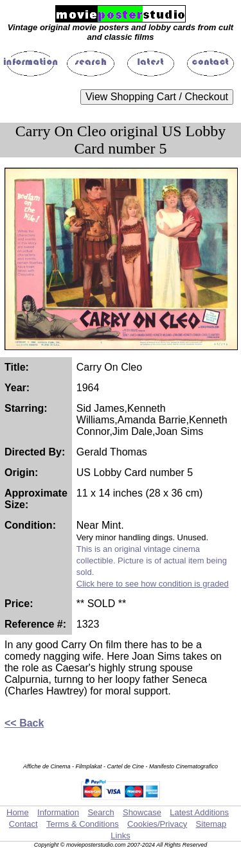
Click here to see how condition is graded (152, 583)
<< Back (24, 723)
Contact (23, 824)
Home (17, 812)
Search (100, 812)
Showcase (142, 812)
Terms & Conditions (82, 824)
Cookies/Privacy (157, 824)
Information (58, 812)
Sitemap (211, 824)
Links (120, 835)
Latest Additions (199, 812)
